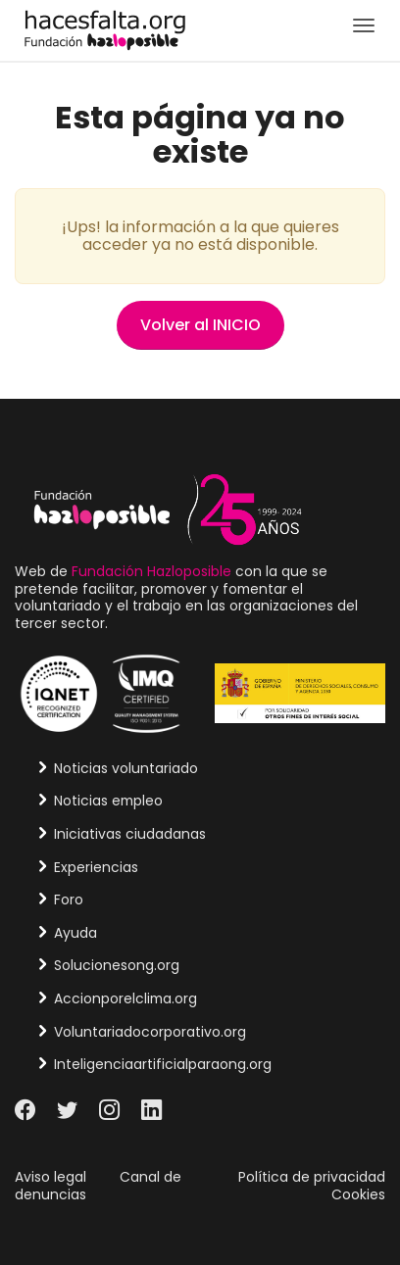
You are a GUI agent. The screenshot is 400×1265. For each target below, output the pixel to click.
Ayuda (75, 933)
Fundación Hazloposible (151, 571)
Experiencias (96, 867)
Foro (68, 899)
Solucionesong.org (116, 965)
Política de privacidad (311, 1177)
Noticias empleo (108, 800)
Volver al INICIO (200, 325)
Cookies (358, 1194)
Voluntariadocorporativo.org (150, 1032)
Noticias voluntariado (126, 768)
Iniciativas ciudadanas (130, 834)
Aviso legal (50, 1177)
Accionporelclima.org (125, 998)
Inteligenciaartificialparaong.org (163, 1064)
